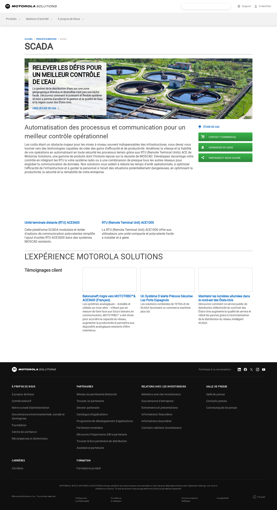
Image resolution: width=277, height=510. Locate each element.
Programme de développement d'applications (105, 421)
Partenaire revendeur (90, 427)
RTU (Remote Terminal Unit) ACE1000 (128, 223)
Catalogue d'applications (92, 414)
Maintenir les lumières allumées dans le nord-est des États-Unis (224, 298)
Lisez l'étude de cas (44, 108)
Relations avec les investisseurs (161, 394)
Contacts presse (216, 401)
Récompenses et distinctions (30, 438)
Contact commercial (222, 137)
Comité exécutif (21, 401)
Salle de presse (215, 394)
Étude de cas (211, 127)
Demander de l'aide (221, 147)
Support (246, 6)
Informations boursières (156, 421)
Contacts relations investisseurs (161, 427)
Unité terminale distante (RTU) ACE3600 (52, 223)
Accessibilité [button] (222, 496)
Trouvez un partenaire (90, 401)
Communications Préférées (190, 497)
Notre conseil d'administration (30, 407)
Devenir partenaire (88, 407)
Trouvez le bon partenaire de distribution (102, 441)
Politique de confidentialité (82, 497)
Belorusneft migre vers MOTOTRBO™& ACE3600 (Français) (109, 298)
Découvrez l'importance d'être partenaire (102, 434)
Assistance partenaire (90, 447)
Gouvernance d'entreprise (157, 401)
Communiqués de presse (221, 407)
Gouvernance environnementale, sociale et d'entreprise (38, 416)
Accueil (29, 39)
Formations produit (89, 468)
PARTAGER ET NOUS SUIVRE (224, 157)
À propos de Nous (71, 19)
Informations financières (156, 414)
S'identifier (265, 6)
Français (258, 496)
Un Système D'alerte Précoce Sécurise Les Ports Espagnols (166, 298)
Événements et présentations (159, 407)
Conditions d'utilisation (116, 497)
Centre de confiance (24, 431)
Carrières (17, 468)
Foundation (19, 425)
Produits (13, 19)
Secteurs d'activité (39, 19)
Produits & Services (46, 39)
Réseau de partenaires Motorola (97, 394)
